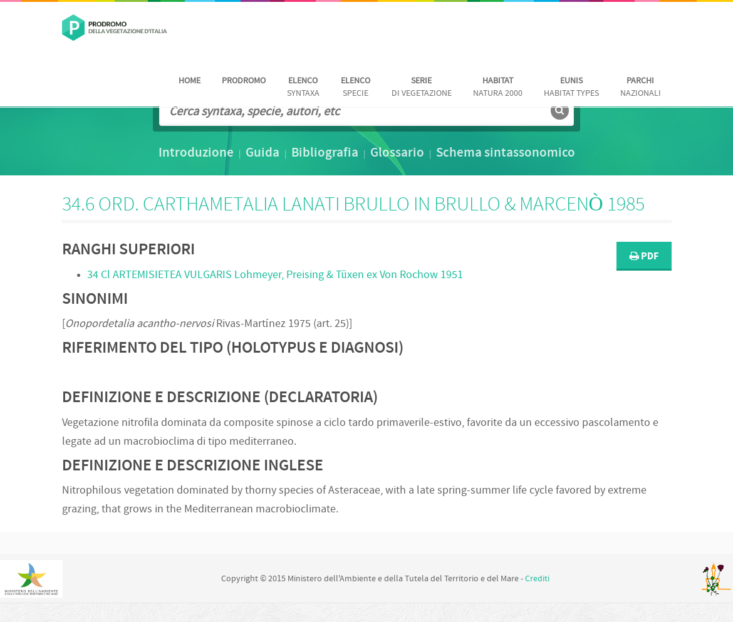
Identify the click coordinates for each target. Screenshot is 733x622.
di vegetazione (422, 87)
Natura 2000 (497, 87)
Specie (355, 87)
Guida (262, 153)
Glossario (397, 153)
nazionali (640, 87)
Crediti (537, 579)
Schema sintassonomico (505, 153)
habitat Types (571, 87)
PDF (644, 256)
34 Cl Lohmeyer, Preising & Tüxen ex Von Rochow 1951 (275, 275)
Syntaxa (303, 87)
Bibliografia (324, 153)
